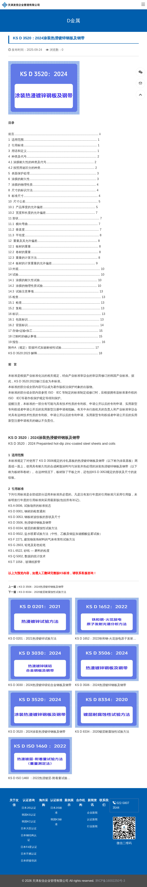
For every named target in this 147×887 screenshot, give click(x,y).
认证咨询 (29, 800)
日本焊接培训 (29, 860)
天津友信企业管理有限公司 (50, 880)
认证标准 (56, 800)
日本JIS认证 (29, 807)
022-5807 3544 (121, 805)
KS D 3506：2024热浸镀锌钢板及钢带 (41, 586)
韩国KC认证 (29, 821)
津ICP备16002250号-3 (110, 880)
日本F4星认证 (29, 846)
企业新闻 (92, 812)
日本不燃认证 (29, 853)
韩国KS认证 (29, 814)
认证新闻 (92, 819)
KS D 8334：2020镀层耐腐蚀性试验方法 (42, 591)
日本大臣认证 (29, 828)
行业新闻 (92, 826)
